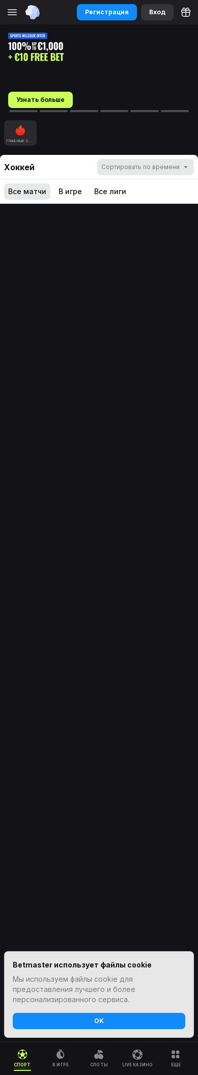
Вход (157, 12)
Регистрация (107, 12)
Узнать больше (40, 99)
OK (99, 1021)
